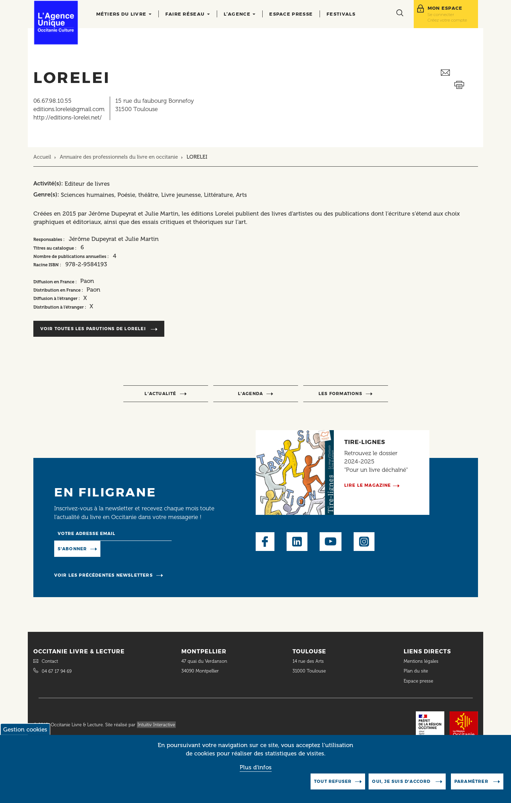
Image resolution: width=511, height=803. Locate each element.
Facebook (265, 541)
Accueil (42, 157)
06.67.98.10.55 (52, 100)
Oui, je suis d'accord (402, 784)
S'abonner (72, 548)
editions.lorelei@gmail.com (69, 109)
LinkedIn (297, 541)
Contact (50, 661)
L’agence (240, 14)
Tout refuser (333, 784)
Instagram (364, 541)
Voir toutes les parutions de (93, 328)
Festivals (341, 14)
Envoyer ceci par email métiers (459, 72)
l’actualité (160, 393)
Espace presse (291, 14)
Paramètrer (472, 784)
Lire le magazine (367, 485)
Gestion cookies (25, 732)
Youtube (330, 541)
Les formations (340, 393)
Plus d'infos (256, 770)
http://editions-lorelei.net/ (67, 117)
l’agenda (250, 393)
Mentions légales (422, 661)
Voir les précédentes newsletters (103, 575)
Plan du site (416, 671)
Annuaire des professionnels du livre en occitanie (119, 157)
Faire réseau (187, 14)
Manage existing (129, 548)
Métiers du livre (123, 14)
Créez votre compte (447, 20)
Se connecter (441, 14)
